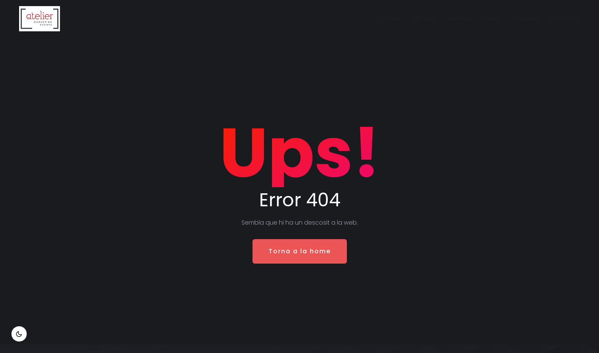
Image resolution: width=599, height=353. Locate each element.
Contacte (565, 18)
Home (390, 18)
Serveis (459, 18)
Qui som (424, 18)
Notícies (525, 18)
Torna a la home (300, 251)
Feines (491, 18)
